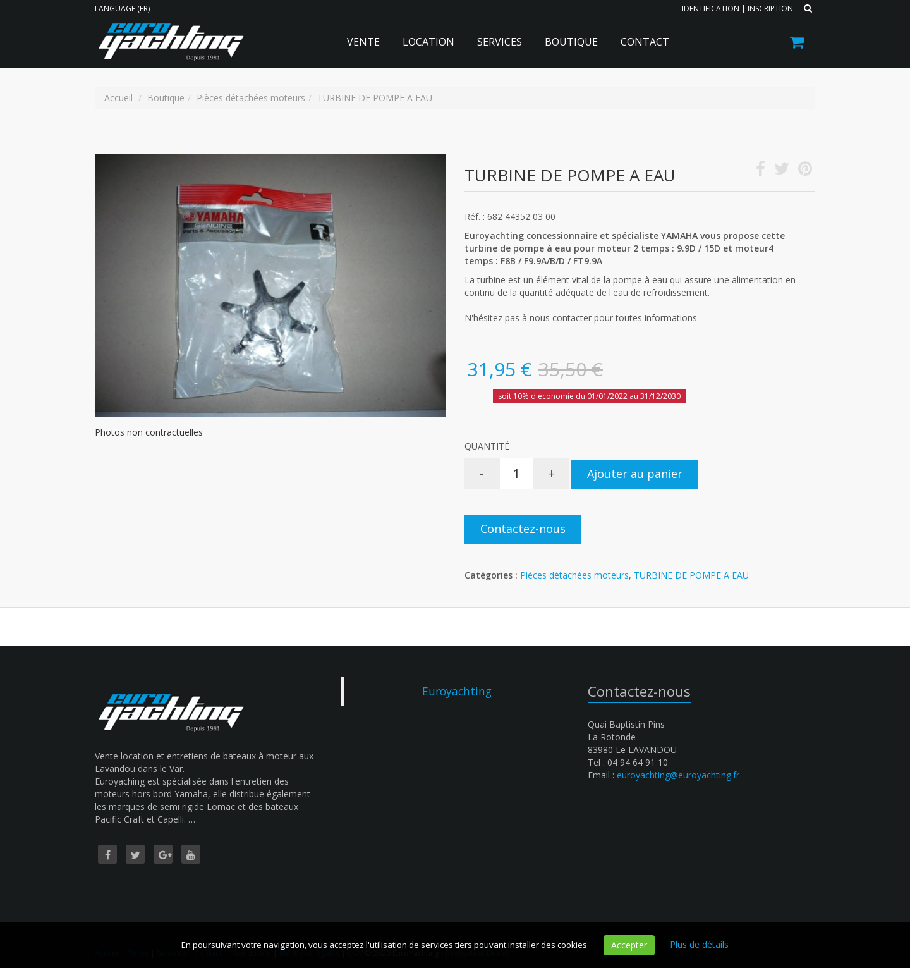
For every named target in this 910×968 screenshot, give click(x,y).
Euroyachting (457, 691)
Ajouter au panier (634, 473)
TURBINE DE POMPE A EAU (691, 575)
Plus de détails (699, 944)
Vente (363, 42)
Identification (710, 8)
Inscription (770, 8)
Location (428, 42)
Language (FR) (122, 8)
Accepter (629, 945)
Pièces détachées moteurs (574, 575)
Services (499, 42)
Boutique (571, 42)
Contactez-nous (523, 528)
